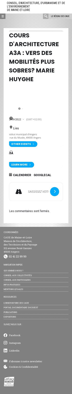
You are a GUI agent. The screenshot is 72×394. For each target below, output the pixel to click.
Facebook (14, 335)
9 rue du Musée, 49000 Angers (24, 137)
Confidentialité (29, 366)
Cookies (14, 366)
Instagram (15, 343)
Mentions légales (13, 289)
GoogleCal (42, 175)
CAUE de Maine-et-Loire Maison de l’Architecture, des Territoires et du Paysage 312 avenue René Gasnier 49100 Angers (20, 244)
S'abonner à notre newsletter (25, 361)
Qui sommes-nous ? (13, 270)
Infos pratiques (12, 284)
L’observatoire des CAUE (16, 302)
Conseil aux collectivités (18, 275)
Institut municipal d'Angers (22, 134)
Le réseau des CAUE (60, 16)
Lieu (16, 128)
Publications (10, 312)
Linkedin (14, 350)
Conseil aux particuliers (17, 279)
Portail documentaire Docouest (21, 307)
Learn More (20, 164)
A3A (10, 153)
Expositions (10, 316)
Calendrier (22, 175)
